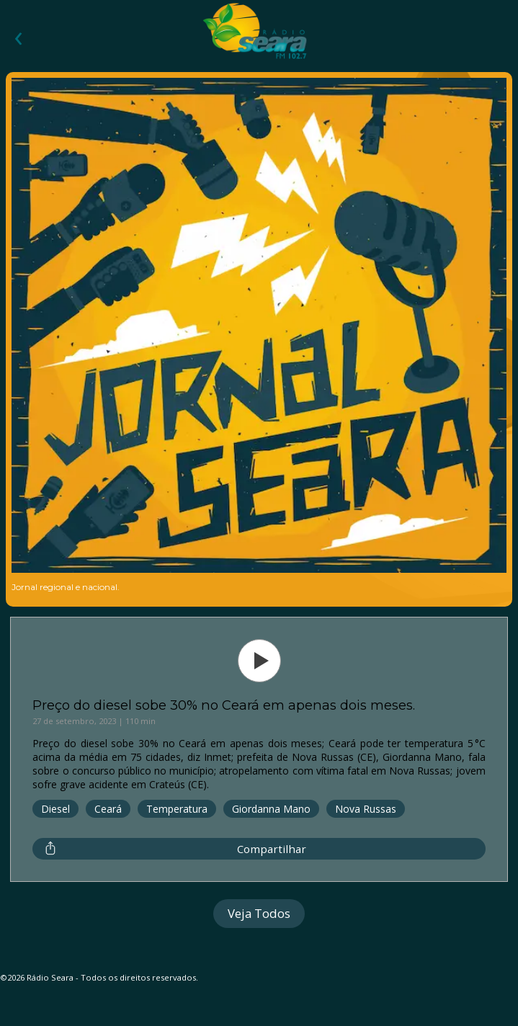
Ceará (108, 809)
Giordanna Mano (271, 809)
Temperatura (176, 809)
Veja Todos (259, 913)
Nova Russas (365, 809)
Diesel (55, 809)
